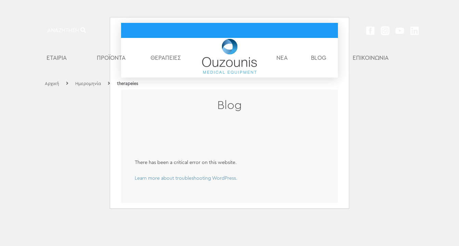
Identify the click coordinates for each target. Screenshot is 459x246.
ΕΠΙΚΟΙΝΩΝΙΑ (371, 58)
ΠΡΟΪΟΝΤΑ (111, 58)
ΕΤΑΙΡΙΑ (57, 58)
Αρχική (52, 83)
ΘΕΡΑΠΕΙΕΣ (165, 58)
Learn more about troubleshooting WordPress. (186, 178)
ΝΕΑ (282, 58)
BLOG (318, 58)
